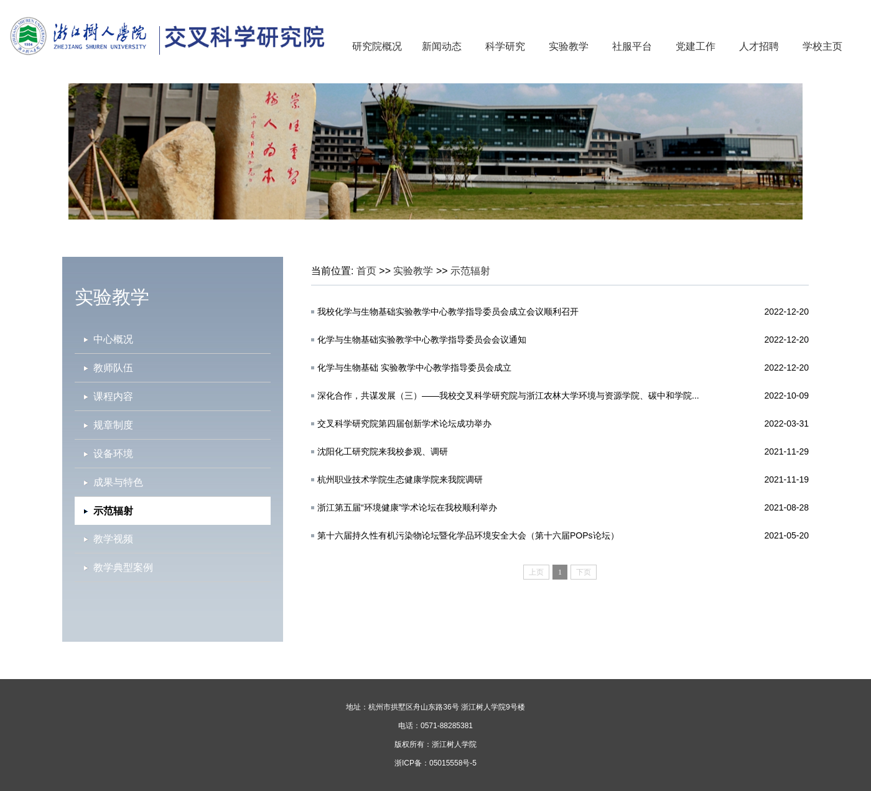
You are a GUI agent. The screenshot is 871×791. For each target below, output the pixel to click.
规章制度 (113, 425)
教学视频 (113, 539)
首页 (366, 271)
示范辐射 (470, 271)
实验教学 (569, 46)
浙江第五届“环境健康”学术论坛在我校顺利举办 (407, 507)
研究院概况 (377, 46)
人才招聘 (759, 46)
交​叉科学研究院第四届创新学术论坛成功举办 (404, 423)
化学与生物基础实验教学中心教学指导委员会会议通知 (421, 340)
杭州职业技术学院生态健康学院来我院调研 (400, 479)
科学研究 (505, 46)
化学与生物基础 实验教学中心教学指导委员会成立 (414, 367)
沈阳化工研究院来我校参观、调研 (382, 451)
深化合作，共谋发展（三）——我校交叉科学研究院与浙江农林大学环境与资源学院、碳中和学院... (508, 395)
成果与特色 (118, 482)
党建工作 (695, 46)
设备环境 (113, 453)
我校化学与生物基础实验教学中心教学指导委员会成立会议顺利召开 (448, 312)
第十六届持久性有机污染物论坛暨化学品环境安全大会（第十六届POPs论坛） (468, 535)
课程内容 (113, 396)
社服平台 (632, 46)
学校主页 (822, 46)
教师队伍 (113, 368)
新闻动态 (442, 46)
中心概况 (113, 339)
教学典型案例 (123, 567)
